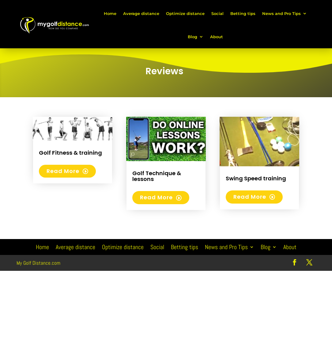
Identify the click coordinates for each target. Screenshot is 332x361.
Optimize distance (185, 13)
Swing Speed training (256, 178)
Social (217, 13)
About (216, 36)
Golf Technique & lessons (156, 176)
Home (110, 13)
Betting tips (242, 13)
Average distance (141, 13)
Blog (192, 36)
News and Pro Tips (281, 13)
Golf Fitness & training (70, 153)
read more (63, 171)
